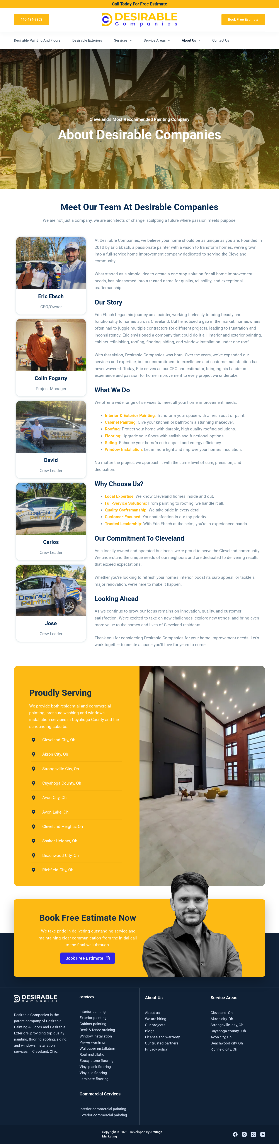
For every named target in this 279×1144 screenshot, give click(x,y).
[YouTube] (262, 1134)
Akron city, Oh (222, 1019)
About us (152, 1012)
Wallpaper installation (97, 1048)
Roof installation (93, 1054)
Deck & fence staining (97, 1030)
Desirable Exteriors (87, 40)
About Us (192, 40)
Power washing (92, 1042)
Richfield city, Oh (224, 1049)
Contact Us (220, 40)
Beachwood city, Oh (227, 1043)
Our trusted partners (162, 1043)
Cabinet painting (93, 1024)
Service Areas (158, 40)
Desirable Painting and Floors (37, 40)
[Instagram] (244, 1134)
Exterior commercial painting (103, 1115)
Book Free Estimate (243, 19)
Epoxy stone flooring (97, 1060)
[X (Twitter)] (253, 1134)
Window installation (96, 1036)
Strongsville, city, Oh (227, 1025)
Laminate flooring (94, 1079)
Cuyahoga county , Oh (228, 1031)
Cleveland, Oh (222, 1012)
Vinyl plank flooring (95, 1066)
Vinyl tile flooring (93, 1073)
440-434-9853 (31, 19)
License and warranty (162, 1037)
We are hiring (155, 1019)
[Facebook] (235, 1134)
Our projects (155, 1025)
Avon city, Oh (221, 1037)
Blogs (150, 1031)
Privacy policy (156, 1049)
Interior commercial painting (103, 1109)
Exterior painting (93, 1017)
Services (123, 40)
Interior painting (93, 1011)
